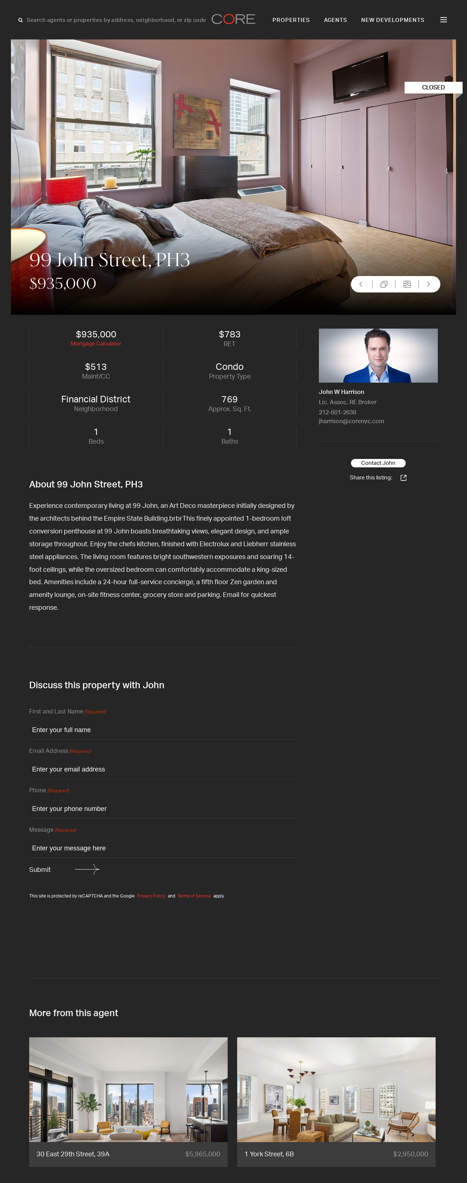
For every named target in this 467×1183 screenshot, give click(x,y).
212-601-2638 (337, 413)
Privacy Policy (151, 896)
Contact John (378, 463)
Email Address (60, 751)
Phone (49, 791)
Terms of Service (194, 896)
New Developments (393, 20)
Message (52, 830)
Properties (291, 20)
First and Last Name (67, 712)
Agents (336, 20)
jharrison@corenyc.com (351, 421)
